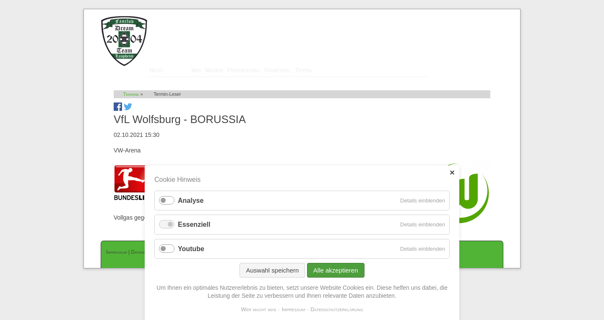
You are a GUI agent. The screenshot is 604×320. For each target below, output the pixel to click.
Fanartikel (277, 70)
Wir (196, 70)
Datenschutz (144, 252)
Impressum (116, 252)
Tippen (303, 70)
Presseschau (243, 70)
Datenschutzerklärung (336, 315)
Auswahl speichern (272, 275)
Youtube (191, 254)
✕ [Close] (452, 178)
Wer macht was (258, 315)
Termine (177, 70)
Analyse (190, 206)
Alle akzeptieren (335, 275)
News (156, 70)
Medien (214, 70)
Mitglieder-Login (482, 13)
